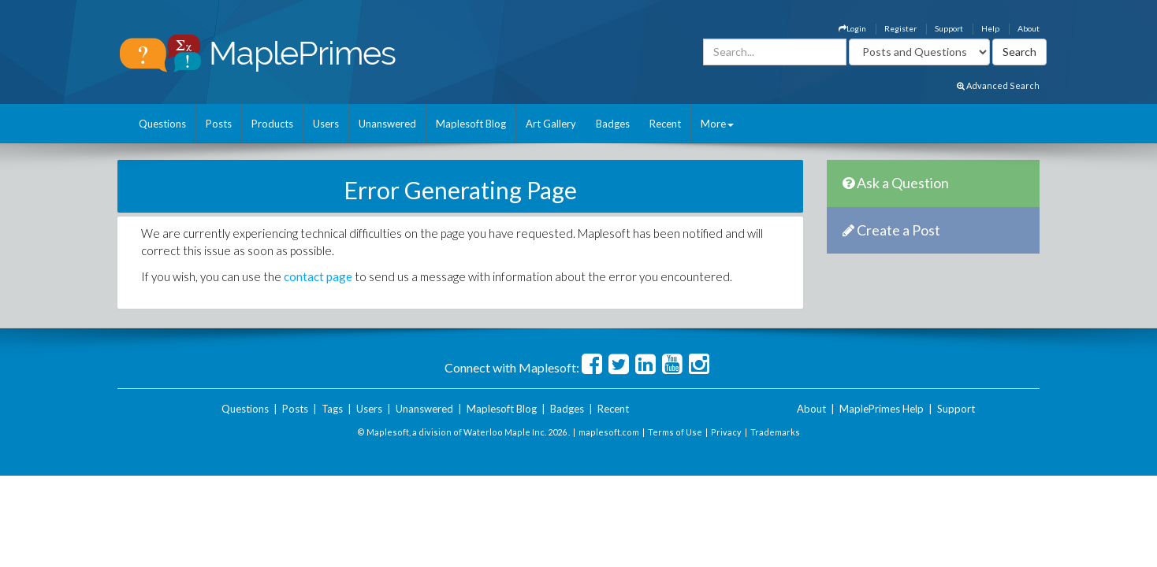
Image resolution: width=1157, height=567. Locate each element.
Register (900, 28)
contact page (318, 276)
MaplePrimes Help (881, 408)
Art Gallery (551, 123)
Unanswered (387, 123)
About (1028, 28)
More (717, 123)
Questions (162, 123)
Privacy (726, 432)
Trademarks (775, 432)
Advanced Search (998, 85)
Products (272, 123)
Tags (332, 408)
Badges (613, 123)
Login (852, 28)
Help (990, 28)
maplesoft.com (608, 432)
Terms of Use (675, 432)
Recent (665, 123)
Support (949, 28)
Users (326, 123)
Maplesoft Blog (471, 123)
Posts (219, 123)
